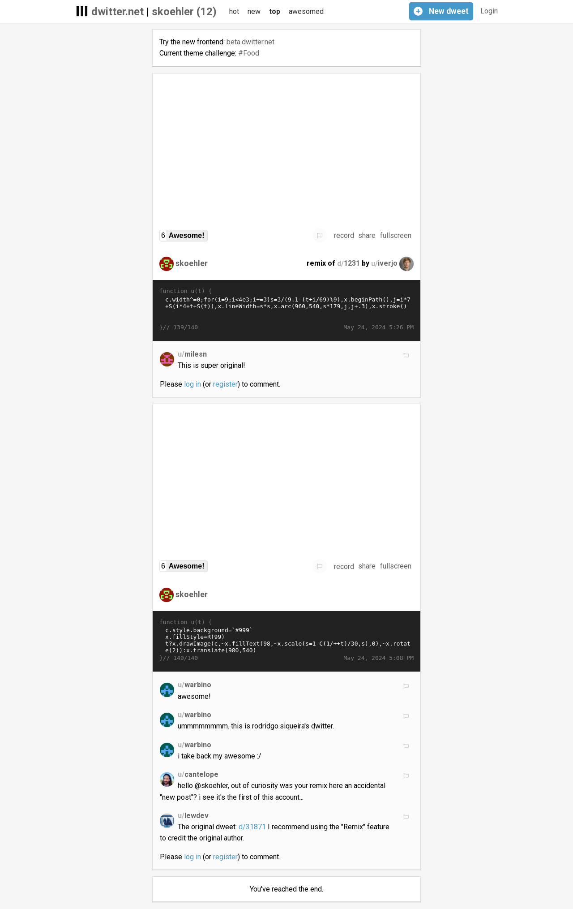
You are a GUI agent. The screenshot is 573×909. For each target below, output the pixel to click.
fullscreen (395, 235)
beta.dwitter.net (250, 42)
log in (192, 384)
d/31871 (252, 827)
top (274, 11)
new (254, 11)
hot (234, 11)
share (367, 235)
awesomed (306, 11)
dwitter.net (117, 11)
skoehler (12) (184, 11)
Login (489, 11)
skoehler (191, 263)
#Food (248, 53)
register (225, 384)
